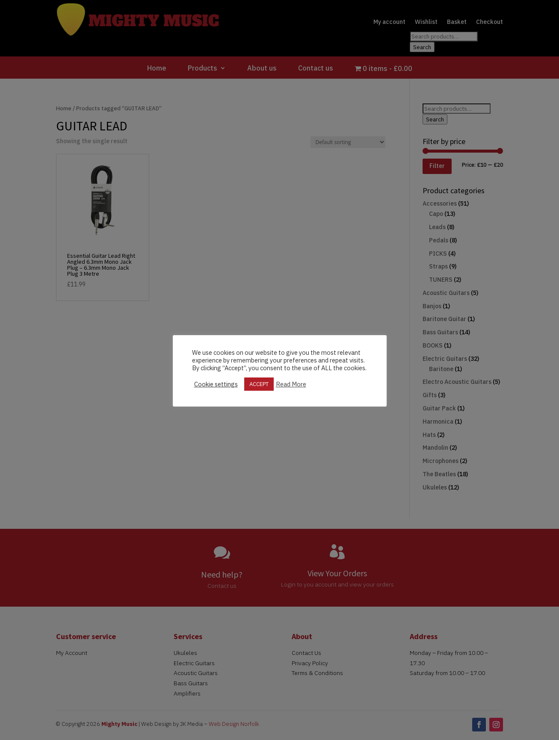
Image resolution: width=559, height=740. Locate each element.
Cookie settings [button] (216, 384)
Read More (291, 384)
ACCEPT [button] (259, 384)
